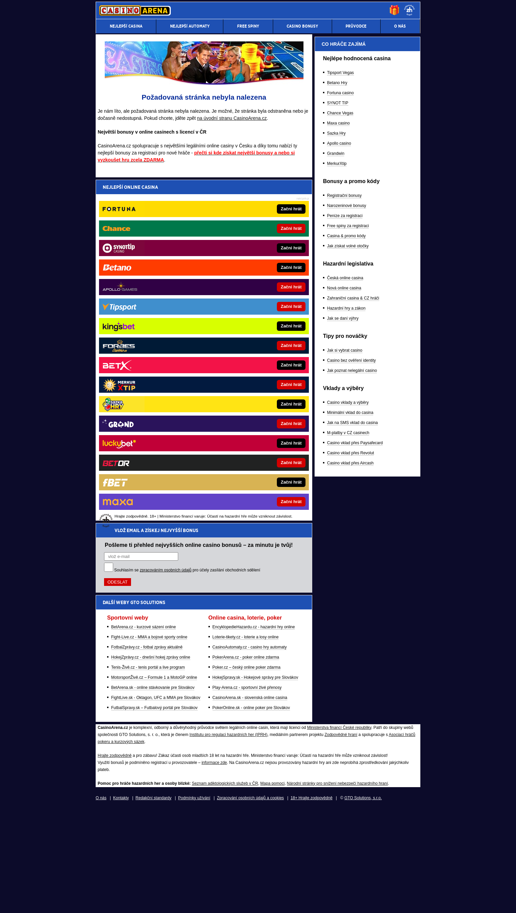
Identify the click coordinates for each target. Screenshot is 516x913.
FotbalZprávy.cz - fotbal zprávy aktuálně (147, 304)
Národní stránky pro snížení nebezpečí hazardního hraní (337, 887)
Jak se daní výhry (342, 668)
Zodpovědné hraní (340, 839)
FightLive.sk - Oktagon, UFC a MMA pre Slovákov (155, 354)
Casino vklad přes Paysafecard (355, 792)
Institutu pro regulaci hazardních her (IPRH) (228, 839)
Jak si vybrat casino (344, 700)
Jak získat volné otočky (347, 595)
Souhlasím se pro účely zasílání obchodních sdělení (187, 226)
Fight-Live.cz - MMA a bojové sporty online (149, 293)
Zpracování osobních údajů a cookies (250, 902)
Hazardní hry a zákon (346, 658)
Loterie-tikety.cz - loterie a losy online (246, 293)
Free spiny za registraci (348, 575)
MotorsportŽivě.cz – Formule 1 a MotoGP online (154, 334)
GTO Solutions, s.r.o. (363, 902)
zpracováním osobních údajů (165, 226)
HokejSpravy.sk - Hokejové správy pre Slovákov (255, 334)
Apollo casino (339, 493)
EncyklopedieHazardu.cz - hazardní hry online (254, 283)
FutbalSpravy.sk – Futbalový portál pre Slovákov (154, 364)
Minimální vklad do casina (350, 762)
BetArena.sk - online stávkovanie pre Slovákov (152, 344)
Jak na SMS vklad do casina (352, 772)
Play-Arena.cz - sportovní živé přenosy (247, 344)
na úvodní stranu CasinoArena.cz (232, 118)
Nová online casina (344, 637)
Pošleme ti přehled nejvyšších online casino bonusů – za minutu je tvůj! (199, 202)
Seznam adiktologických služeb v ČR (225, 887)
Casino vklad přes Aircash (350, 812)
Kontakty (121, 902)
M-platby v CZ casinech (348, 782)
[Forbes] (390, 200)
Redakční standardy (153, 902)
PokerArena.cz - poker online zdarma (246, 314)
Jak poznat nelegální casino (352, 720)
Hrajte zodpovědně (115, 859)
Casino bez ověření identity (351, 710)
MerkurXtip (337, 513)
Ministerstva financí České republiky (339, 832)
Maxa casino (338, 472)
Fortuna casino (340, 442)
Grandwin (335, 503)
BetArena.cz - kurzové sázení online (143, 283)
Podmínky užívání (194, 902)
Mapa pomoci (272, 887)
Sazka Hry (336, 483)
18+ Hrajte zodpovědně (311, 902)
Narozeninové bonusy (346, 555)
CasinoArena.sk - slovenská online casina (250, 354)
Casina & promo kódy (346, 585)
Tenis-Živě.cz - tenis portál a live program (148, 324)
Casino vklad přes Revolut (350, 802)
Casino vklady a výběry (347, 752)
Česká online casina (345, 627)
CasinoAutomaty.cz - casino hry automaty (250, 304)
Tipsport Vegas (340, 422)
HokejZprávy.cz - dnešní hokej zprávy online (150, 314)
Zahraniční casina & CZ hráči (353, 647)
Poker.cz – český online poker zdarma (247, 324)
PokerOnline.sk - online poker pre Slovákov (251, 364)
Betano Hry (337, 432)
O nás (101, 902)
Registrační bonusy (344, 545)
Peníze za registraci (344, 565)
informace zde (214, 867)
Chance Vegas (340, 462)
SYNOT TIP (337, 452)
